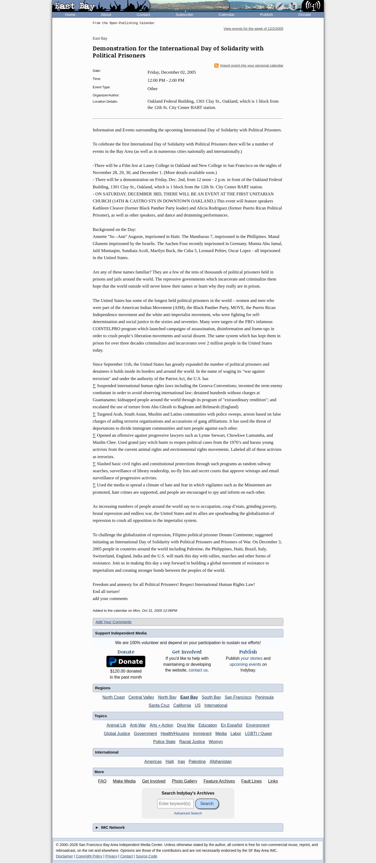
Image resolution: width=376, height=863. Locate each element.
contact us (198, 670)
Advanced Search (188, 813)
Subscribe (184, 14)
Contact (143, 14)
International (215, 705)
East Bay (100, 38)
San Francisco (238, 697)
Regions (102, 688)
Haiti (170, 761)
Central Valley (141, 697)
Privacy (111, 856)
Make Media (124, 781)
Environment (257, 725)
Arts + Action (161, 725)
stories (251, 658)
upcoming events (245, 664)
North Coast (113, 697)
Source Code (146, 856)
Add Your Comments (114, 622)
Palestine (197, 761)
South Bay (211, 697)
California (182, 705)
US (198, 705)
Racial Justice (192, 741)
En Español (231, 725)
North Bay (167, 697)
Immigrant (202, 733)
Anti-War (138, 725)
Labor (236, 733)
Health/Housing (175, 733)
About (106, 14)
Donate (304, 14)
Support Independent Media (121, 633)
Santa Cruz (159, 705)
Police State (164, 741)
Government (145, 733)
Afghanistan (221, 761)
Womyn (216, 741)
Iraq (181, 761)
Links (273, 781)
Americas (153, 761)
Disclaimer (64, 856)
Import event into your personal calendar (248, 65)
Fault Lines (251, 781)
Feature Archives (219, 781)
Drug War (186, 725)
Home (70, 14)
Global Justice (117, 733)
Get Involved (154, 781)
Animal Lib (116, 725)
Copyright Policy (89, 856)
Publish (266, 14)
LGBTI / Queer (258, 733)
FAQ (102, 781)
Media (221, 733)
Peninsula (264, 697)
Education (207, 725)
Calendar (226, 14)
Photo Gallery (184, 781)
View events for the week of (253, 29)
